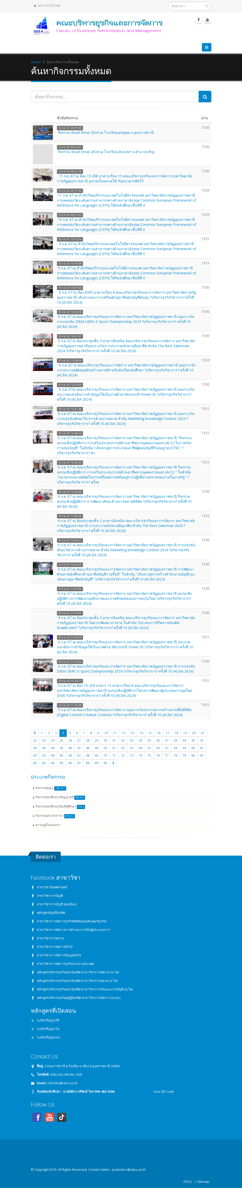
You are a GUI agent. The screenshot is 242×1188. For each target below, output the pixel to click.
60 (193, 748)
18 (176, 733)
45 (61, 748)
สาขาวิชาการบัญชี (50, 896)
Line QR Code (163, 1091)
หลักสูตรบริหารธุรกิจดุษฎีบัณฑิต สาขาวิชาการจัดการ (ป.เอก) (78, 998)
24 (52, 740)
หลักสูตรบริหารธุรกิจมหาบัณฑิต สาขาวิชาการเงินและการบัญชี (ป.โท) (85, 989)
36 (158, 740)
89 (96, 763)
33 (131, 740)
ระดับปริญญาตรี (48, 1020)
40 (193, 740)
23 (44, 740)
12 (123, 733)
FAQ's (188, 1181)
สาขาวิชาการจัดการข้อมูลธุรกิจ (59, 955)
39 (184, 740)
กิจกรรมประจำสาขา (55, 816)
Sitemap (203, 1181)
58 (175, 748)
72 (123, 755)
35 (149, 740)
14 (141, 733)
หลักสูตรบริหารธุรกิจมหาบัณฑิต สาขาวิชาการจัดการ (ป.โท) (78, 972)
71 (114, 755)
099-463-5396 (105, 1091)
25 (61, 740)
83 (44, 763)
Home (36, 62)
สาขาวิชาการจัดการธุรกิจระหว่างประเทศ (65, 964)
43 (44, 748)
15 (150, 733)
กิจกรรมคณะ (50, 788)
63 (44, 755)
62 (35, 755)
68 (88, 755)
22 (35, 740)
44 (52, 748)
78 (175, 755)
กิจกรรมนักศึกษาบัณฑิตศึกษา (60, 806)
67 (79, 755)
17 (167, 733)
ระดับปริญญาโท (48, 1029)
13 (132, 733)
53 (131, 748)
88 (88, 763)
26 (70, 740)
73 (131, 755)
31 (114, 740)
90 (105, 763)
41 (202, 740)
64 (52, 755)
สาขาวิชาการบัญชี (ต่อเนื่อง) (56, 904)
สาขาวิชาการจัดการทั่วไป (54, 947)
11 (115, 733)
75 (149, 755)
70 (105, 755)
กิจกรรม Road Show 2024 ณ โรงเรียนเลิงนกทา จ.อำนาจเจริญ (106, 151)
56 (158, 748)
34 (140, 740)
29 (96, 740)
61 (202, 748)
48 (88, 748)
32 (123, 740)
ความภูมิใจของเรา (47, 825)
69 (96, 755)
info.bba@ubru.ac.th (62, 1083)
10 (106, 733)
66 (70, 755)
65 (61, 755)
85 (61, 763)
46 (70, 748)
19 (185, 733)
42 (35, 748)
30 (105, 740)
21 (202, 733)
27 (79, 740)
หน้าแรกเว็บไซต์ (46, 6)
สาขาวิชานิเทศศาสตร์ (52, 887)
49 (96, 748)
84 (52, 763)
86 (70, 763)
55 (149, 748)
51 (114, 748)
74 (140, 755)
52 (123, 748)
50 (105, 748)
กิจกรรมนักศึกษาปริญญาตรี (60, 797)
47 (79, 748)
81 (202, 755)
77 (167, 755)
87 (79, 763)
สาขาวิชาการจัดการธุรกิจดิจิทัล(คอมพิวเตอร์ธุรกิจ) (71, 921)
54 (140, 748)
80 (193, 755)
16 (158, 733)
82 (35, 763)
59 (184, 748)
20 (194, 733)
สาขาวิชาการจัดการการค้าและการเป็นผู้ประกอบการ (73, 930)
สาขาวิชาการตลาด (50, 938)
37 (167, 740)
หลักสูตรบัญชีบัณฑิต (51, 913)
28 (88, 740)
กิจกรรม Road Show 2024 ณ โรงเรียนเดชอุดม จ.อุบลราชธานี (106, 132)
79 (184, 755)
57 (167, 748)
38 (175, 740)
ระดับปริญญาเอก (48, 1037)
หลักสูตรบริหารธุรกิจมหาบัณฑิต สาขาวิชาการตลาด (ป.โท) (77, 981)
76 (158, 755)
